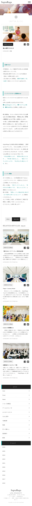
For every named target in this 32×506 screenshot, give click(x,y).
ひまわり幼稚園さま (8, 327)
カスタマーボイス (7, 412)
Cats (3, 391)
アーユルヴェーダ (7, 408)
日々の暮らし (6, 429)
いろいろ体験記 (6, 403)
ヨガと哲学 (5, 416)
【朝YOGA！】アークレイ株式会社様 (13, 251)
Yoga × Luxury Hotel (9, 288)
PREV (8, 219)
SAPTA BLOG (16, 21)
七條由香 (4, 420)
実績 (11, 51)
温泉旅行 (4, 433)
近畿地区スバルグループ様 (10, 365)
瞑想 (3, 437)
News (4, 399)
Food (3, 395)
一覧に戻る (16, 219)
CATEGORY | (6, 51)
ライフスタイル (13, 262)
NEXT (24, 219)
